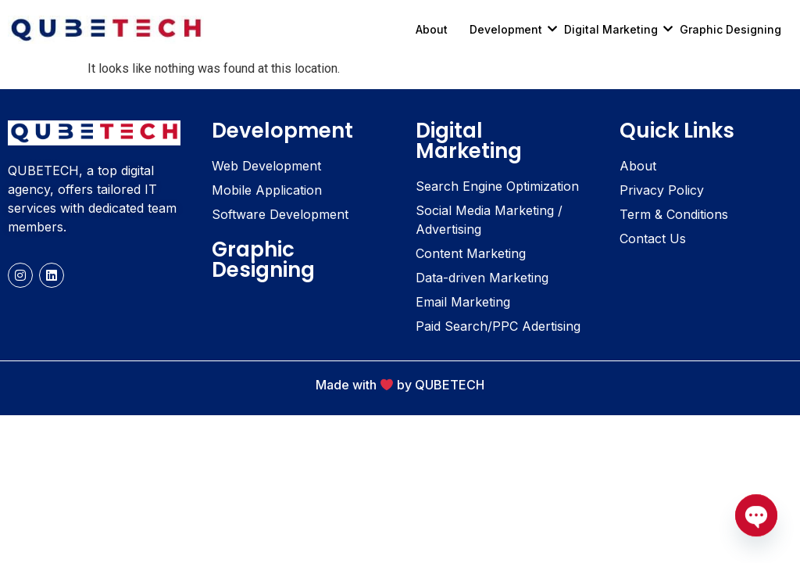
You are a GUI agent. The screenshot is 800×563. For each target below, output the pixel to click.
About (432, 29)
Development (511, 29)
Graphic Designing (730, 29)
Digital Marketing (616, 29)
